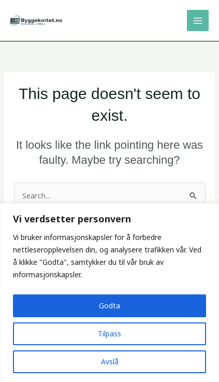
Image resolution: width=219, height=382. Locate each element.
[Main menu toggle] (198, 21)
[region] (109, 292)
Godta (109, 305)
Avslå (110, 361)
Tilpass (109, 333)
